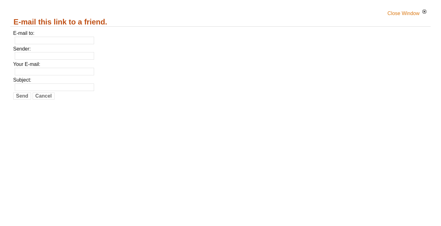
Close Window (406, 13)
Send (22, 96)
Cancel (43, 96)
